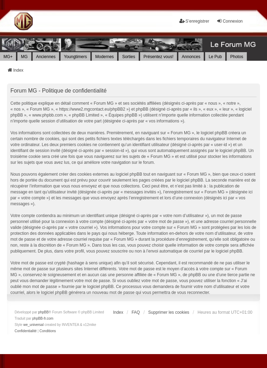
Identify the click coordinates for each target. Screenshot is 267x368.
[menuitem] (26, 331)
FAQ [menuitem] (135, 312)
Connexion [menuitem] (230, 21)
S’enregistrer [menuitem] (194, 21)
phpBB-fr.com (43, 318)
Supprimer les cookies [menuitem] (168, 312)
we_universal (33, 325)
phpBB (43, 312)
